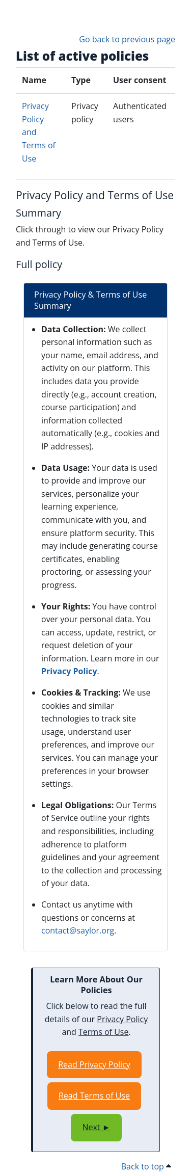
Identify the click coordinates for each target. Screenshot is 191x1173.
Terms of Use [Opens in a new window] (103, 1031)
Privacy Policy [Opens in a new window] (69, 671)
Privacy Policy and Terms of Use (95, 195)
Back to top (146, 1166)
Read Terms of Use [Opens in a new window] (94, 1095)
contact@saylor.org (77, 930)
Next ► (96, 1127)
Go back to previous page (127, 39)
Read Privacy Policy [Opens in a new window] (94, 1064)
